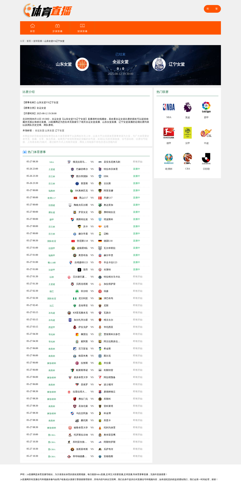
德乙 (52, 291)
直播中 (136, 169)
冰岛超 (52, 313)
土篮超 (52, 169)
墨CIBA (51, 435)
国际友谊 (51, 241)
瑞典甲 (52, 255)
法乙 (52, 305)
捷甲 (52, 219)
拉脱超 (52, 205)
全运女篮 (39, 130)
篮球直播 (82, 28)
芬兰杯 (52, 176)
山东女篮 (49, 130)
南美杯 (52, 349)
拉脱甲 (52, 248)
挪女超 (52, 212)
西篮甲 (52, 327)
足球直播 (57, 28)
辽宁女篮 (59, 130)
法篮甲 (52, 270)
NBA (51, 162)
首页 (32, 28)
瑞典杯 (52, 191)
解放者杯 (51, 363)
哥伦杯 (52, 334)
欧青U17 (52, 198)
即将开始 (138, 161)
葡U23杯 (52, 262)
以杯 (52, 277)
